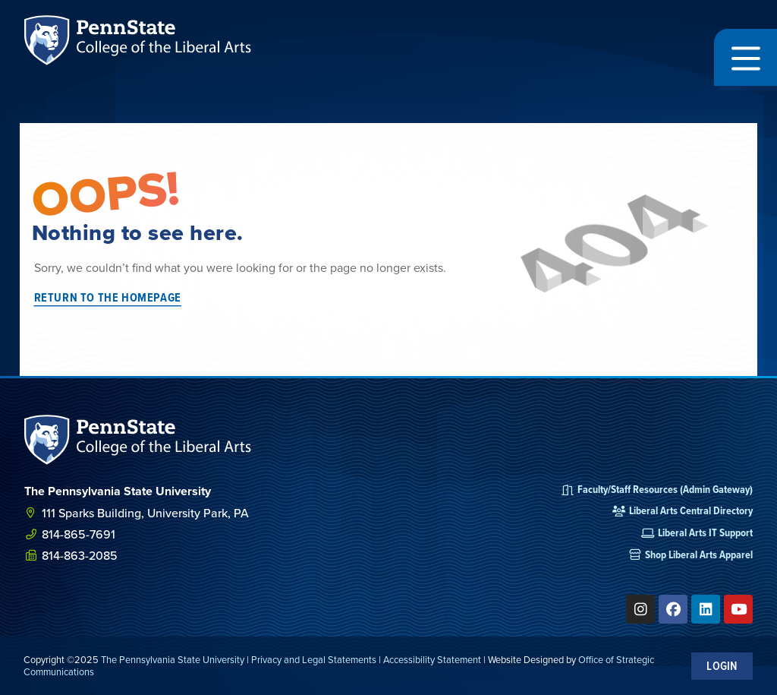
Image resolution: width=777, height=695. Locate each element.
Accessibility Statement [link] (432, 659)
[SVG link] (138, 440)
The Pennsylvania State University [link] (172, 659)
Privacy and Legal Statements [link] (313, 659)
